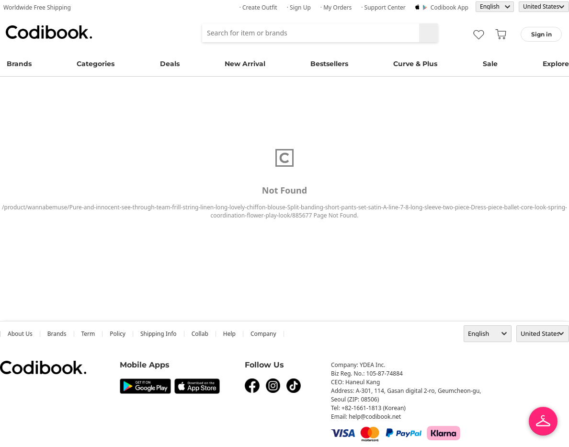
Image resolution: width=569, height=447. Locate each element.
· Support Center (383, 7)
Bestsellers (329, 63)
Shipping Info (158, 334)
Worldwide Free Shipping (37, 7)
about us (20, 334)
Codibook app (449, 7)
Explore (556, 63)
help (229, 334)
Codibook (49, 32)
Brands (19, 63)
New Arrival (245, 63)
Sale (490, 63)
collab (200, 334)
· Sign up (299, 7)
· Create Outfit (258, 7)
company (263, 334)
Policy (117, 334)
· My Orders (336, 7)
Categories (95, 63)
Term (88, 334)
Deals (170, 63)
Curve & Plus (415, 63)
